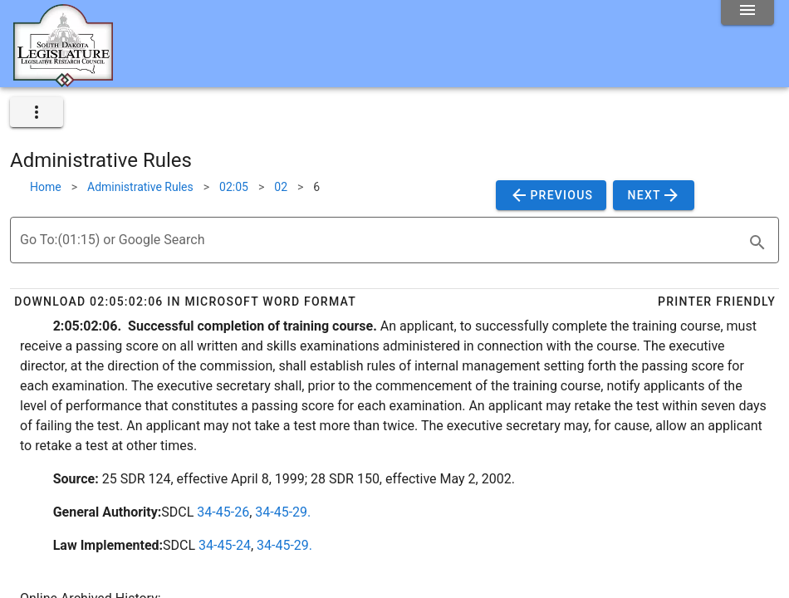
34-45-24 (224, 545)
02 (280, 187)
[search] (757, 242)
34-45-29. (283, 512)
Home (45, 187)
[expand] (36, 112)
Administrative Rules (140, 187)
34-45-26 (223, 512)
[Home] (63, 80)
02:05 (233, 187)
